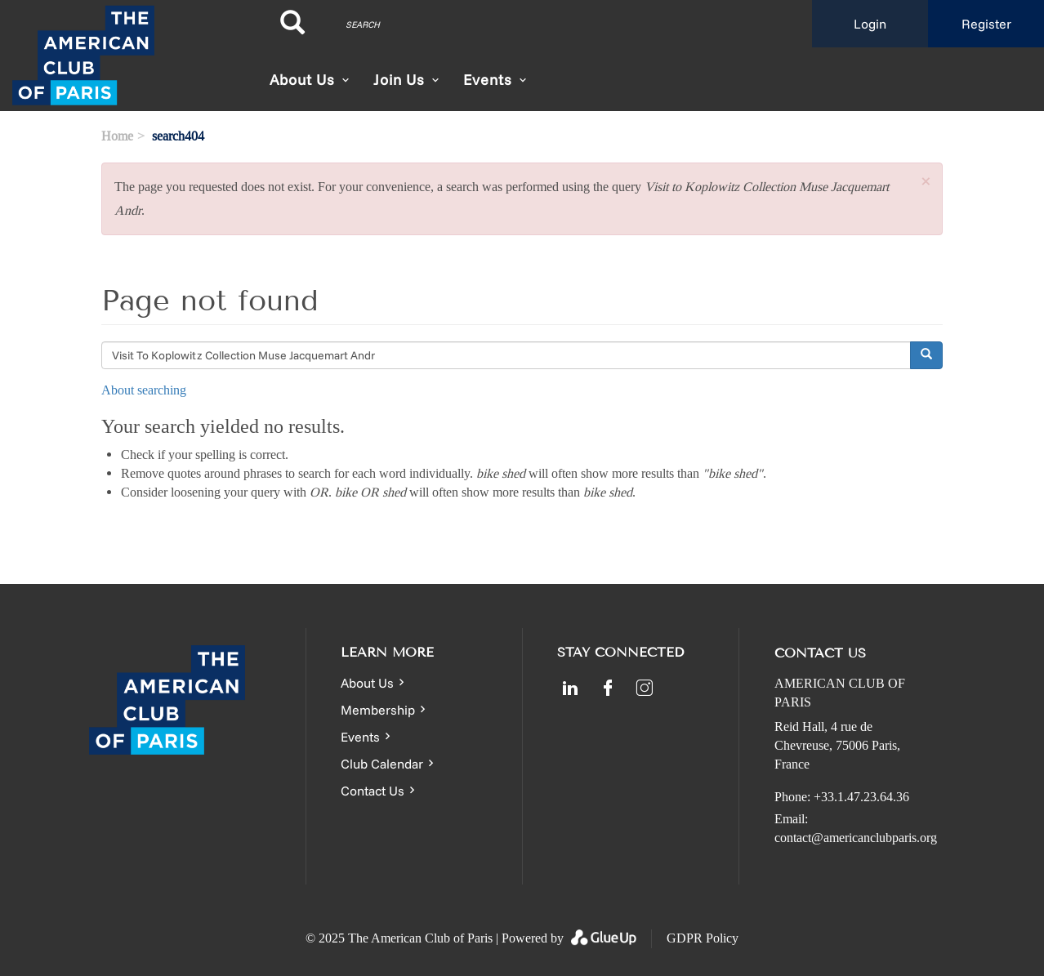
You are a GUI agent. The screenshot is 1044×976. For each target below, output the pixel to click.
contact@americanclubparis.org (855, 837)
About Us (302, 79)
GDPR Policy (702, 938)
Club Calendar (382, 763)
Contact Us (372, 790)
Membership (378, 710)
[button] (925, 182)
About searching (143, 390)
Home (117, 136)
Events (360, 737)
